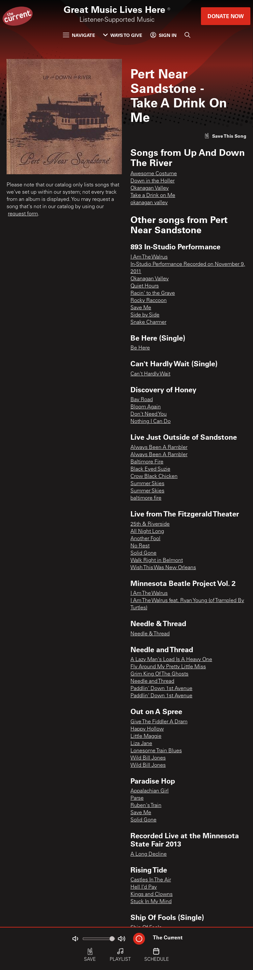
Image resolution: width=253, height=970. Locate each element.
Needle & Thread (150, 634)
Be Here (140, 348)
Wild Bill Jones (148, 758)
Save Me (140, 308)
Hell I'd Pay (143, 887)
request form (23, 214)
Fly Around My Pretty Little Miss (168, 667)
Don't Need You (148, 414)
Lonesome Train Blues (156, 751)
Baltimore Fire (146, 462)
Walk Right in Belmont (156, 560)
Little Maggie (145, 736)
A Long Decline (148, 854)
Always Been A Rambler (158, 447)
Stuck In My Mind (151, 901)
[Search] (187, 35)
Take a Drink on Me (152, 195)
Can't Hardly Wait (150, 374)
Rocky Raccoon (148, 300)
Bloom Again (145, 407)
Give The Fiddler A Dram (158, 722)
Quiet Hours (144, 286)
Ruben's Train (145, 805)
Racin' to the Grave (152, 293)
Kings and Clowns (151, 894)
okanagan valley (149, 203)
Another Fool (145, 538)
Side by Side (144, 315)
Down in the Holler (152, 181)
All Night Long (147, 531)
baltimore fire (145, 498)
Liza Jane (141, 743)
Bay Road (141, 399)
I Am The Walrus (149, 257)
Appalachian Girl (149, 791)
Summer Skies (147, 483)
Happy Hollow (147, 729)
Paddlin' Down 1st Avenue (161, 688)
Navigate (79, 35)
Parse (137, 798)
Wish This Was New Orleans (163, 567)
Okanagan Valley (149, 188)
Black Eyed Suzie (150, 469)
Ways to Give (122, 35)
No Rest (140, 546)
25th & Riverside (150, 524)
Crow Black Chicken (154, 476)
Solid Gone (143, 553)
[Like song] (225, 136)
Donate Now (226, 16)
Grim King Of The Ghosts (159, 674)
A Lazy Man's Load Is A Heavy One (171, 659)
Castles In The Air (150, 880)
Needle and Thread (152, 681)
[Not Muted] (75, 938)
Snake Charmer (148, 322)
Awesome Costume (153, 174)
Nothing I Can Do (150, 421)
